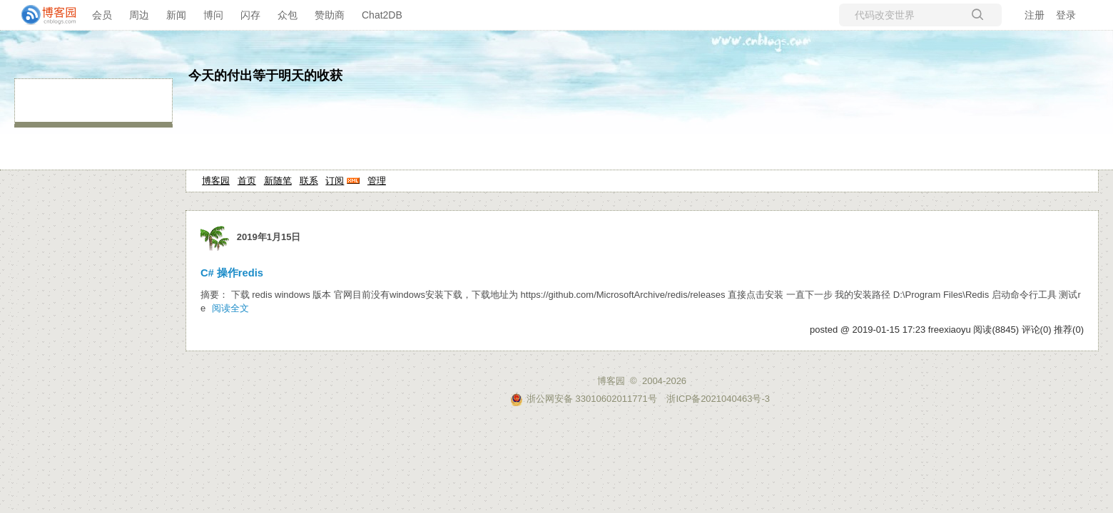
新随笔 (278, 180)
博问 (213, 15)
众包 (288, 15)
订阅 (334, 180)
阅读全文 (230, 308)
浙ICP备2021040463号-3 (718, 398)
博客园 (216, 180)
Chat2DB (382, 15)
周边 (139, 15)
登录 (1066, 15)
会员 (102, 15)
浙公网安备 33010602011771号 (583, 398)
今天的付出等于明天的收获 (265, 75)
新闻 (176, 15)
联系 (309, 180)
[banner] (42, 15)
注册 (1035, 15)
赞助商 (330, 15)
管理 (376, 180)
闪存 (250, 15)
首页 (247, 180)
